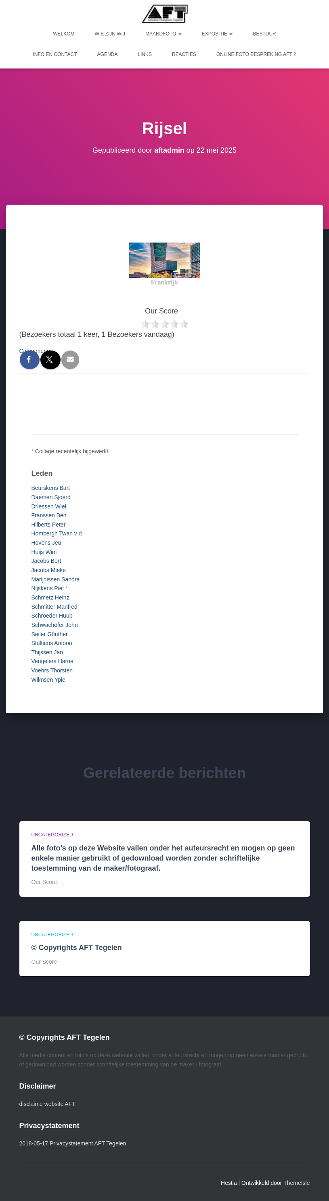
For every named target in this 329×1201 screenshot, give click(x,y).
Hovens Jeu (46, 542)
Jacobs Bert (46, 561)
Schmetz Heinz (50, 597)
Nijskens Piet (47, 588)
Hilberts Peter (48, 524)
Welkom (63, 34)
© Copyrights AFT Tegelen (76, 948)
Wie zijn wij (110, 34)
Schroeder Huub (52, 615)
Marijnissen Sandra (55, 579)
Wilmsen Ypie (48, 679)
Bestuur (264, 34)
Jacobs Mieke (48, 570)
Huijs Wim (44, 552)
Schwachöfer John (54, 625)
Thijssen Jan (47, 652)
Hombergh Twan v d (56, 533)
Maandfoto (163, 34)
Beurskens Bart (50, 488)
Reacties (184, 54)
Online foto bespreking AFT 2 (256, 54)
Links (145, 54)
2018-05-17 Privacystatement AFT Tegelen (72, 1143)
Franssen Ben (49, 515)
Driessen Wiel (48, 506)
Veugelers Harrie (52, 661)
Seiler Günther (49, 634)
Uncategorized (52, 835)
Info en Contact (55, 54)
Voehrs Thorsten (52, 670)
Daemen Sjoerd (51, 497)
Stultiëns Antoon (51, 643)
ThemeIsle (296, 1183)
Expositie (217, 34)
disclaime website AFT (47, 1104)
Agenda (107, 54)
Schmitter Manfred (54, 607)
